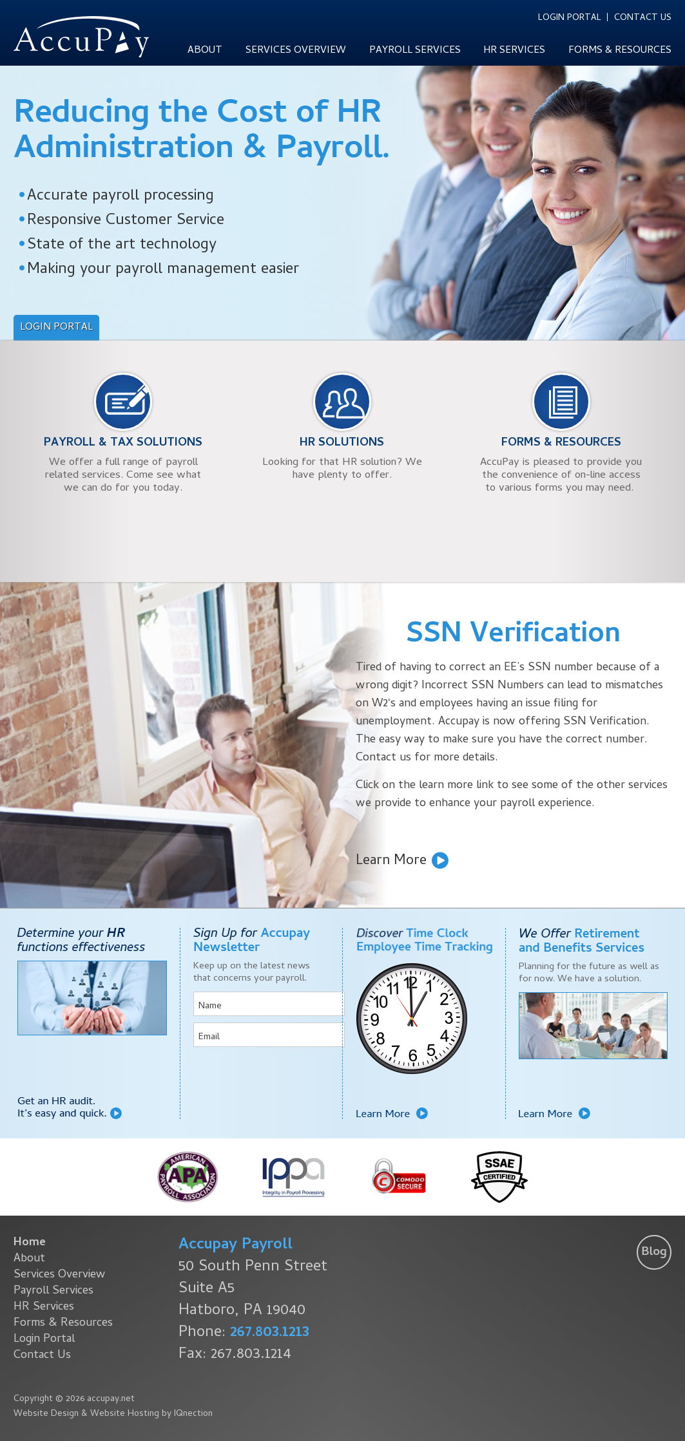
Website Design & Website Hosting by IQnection (113, 1414)
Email (209, 1037)
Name (210, 1006)
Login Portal (569, 17)
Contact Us (642, 17)
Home (30, 1243)
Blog (654, 1252)
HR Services (514, 50)
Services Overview (296, 50)
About (205, 50)
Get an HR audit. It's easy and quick (69, 1108)
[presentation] (269, 1078)
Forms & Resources (619, 50)
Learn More (391, 860)
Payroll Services (415, 50)
